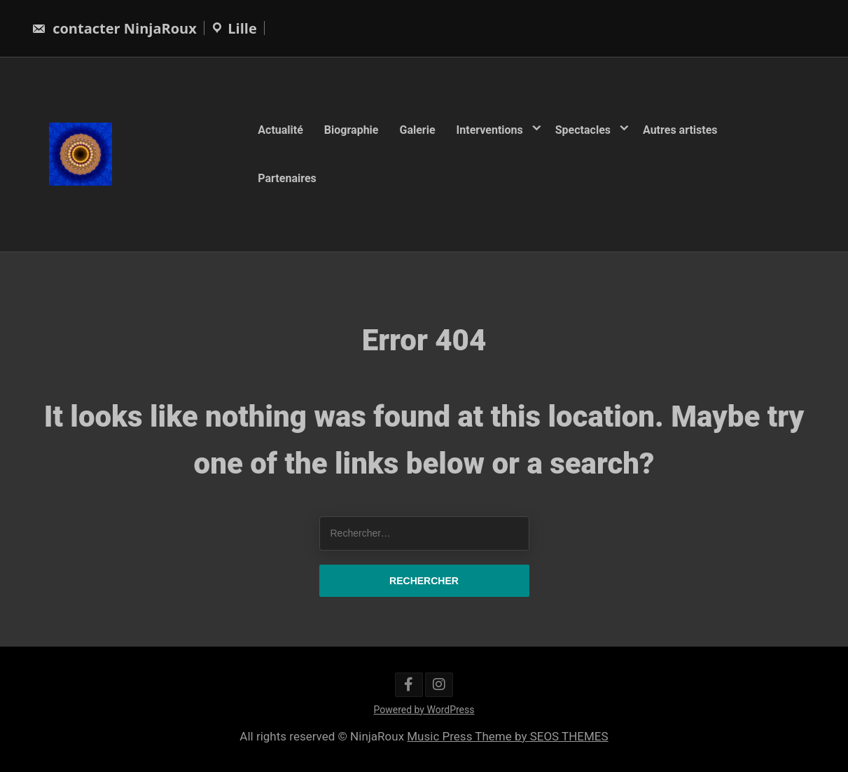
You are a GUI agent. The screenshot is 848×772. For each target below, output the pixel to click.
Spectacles (583, 130)
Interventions (490, 130)
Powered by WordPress (424, 709)
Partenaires (287, 177)
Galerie (417, 130)
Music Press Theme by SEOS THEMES (507, 736)
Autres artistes (680, 130)
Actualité (280, 130)
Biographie (351, 130)
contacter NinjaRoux (114, 28)
